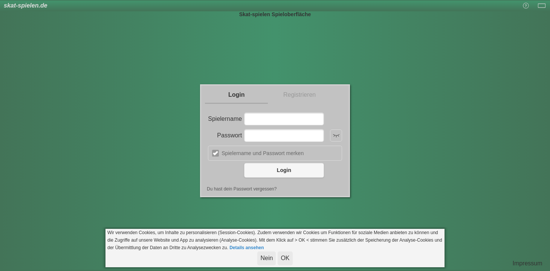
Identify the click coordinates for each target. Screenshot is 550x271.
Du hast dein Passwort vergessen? (242, 189)
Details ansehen (246, 247)
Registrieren (299, 94)
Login (236, 94)
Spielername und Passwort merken (263, 153)
